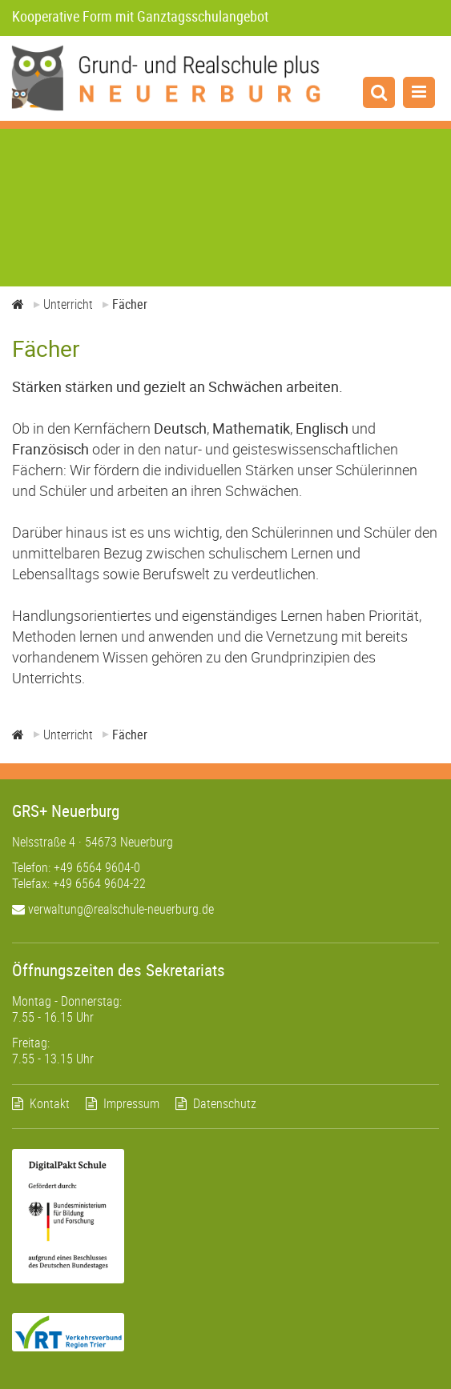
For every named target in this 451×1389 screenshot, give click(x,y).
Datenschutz (224, 1103)
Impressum (131, 1103)
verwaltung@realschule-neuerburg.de (113, 909)
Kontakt (50, 1103)
